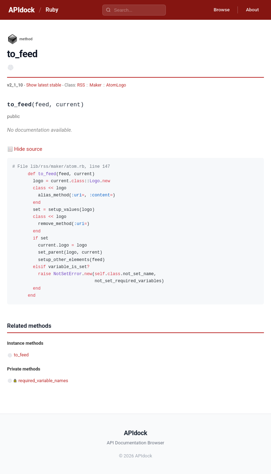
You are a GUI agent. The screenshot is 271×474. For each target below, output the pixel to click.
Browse (219, 10)
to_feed (21, 354)
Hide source (28, 149)
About (251, 10)
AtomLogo (116, 85)
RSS (81, 85)
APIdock (21, 10)
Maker (96, 85)
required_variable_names (43, 380)
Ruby (52, 9)
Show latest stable (44, 85)
